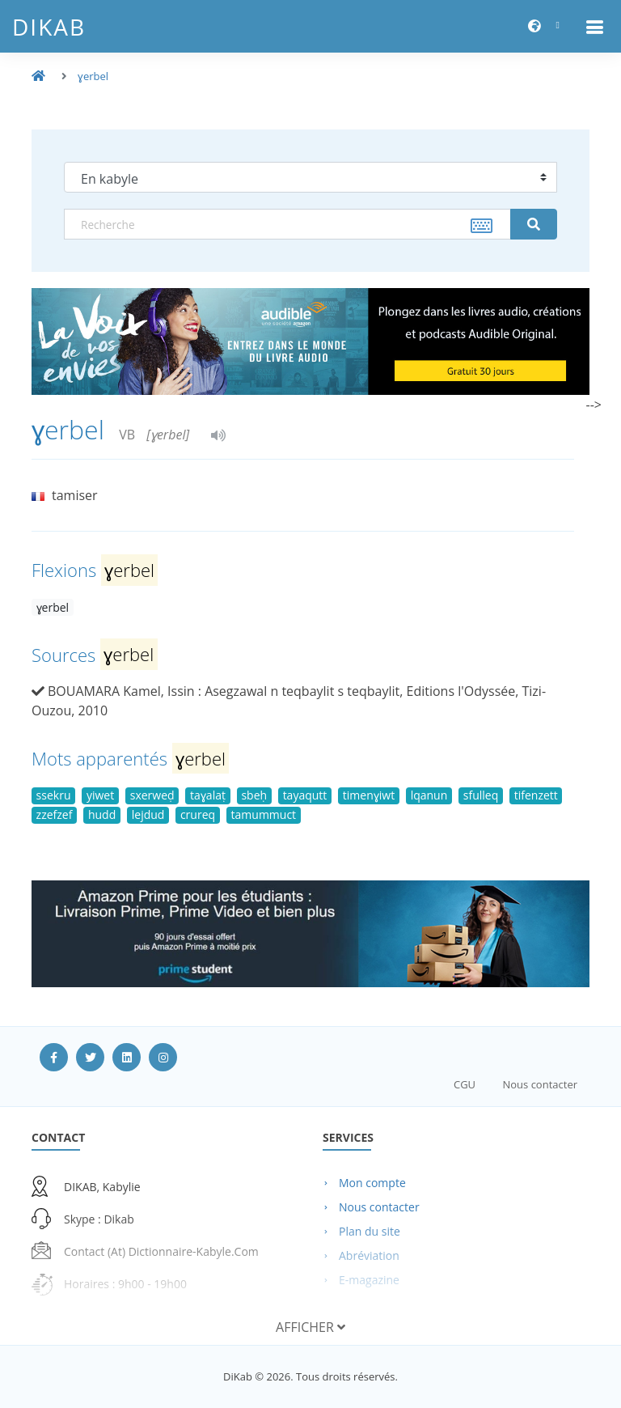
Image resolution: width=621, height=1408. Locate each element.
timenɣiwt (369, 795)
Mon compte (372, 1182)
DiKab (49, 26)
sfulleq (480, 795)
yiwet (100, 795)
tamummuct (264, 814)
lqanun (429, 795)
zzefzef (54, 814)
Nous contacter (539, 1084)
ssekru (53, 795)
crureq (197, 814)
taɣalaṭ (208, 795)
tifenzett (536, 795)
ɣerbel (93, 76)
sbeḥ (254, 795)
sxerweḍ (152, 795)
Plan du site (369, 1231)
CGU (464, 1084)
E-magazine (369, 1279)
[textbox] (287, 224)
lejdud (148, 814)
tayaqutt (305, 795)
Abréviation (369, 1255)
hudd (102, 814)
